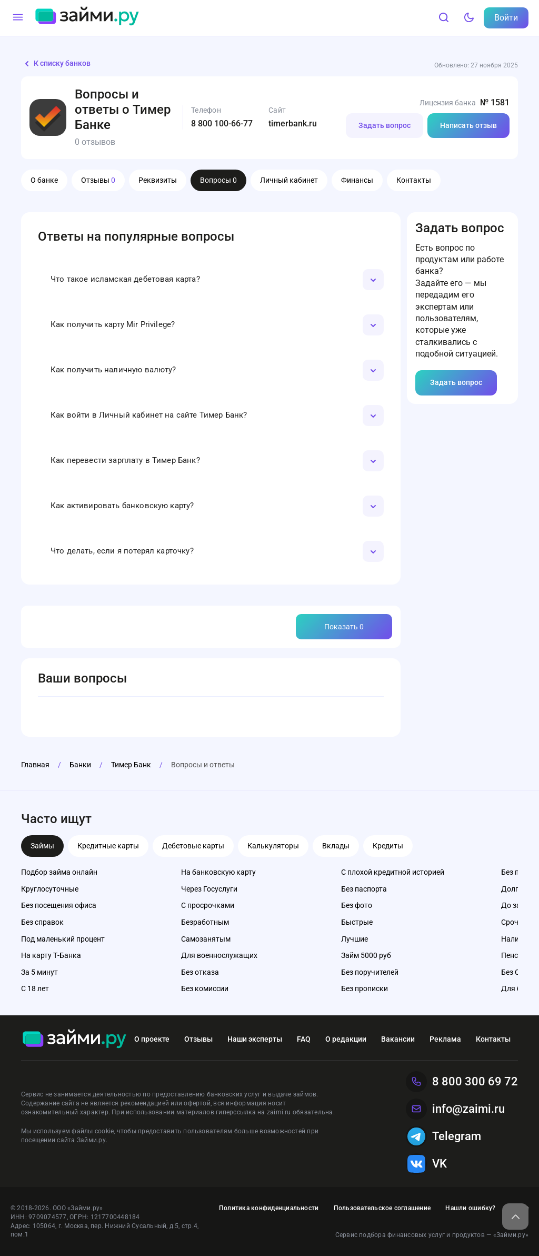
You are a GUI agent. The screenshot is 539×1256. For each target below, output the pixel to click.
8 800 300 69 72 (462, 1081)
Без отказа (200, 972)
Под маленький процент (63, 939)
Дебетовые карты (193, 846)
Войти (506, 18)
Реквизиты (157, 180)
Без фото (356, 905)
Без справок (42, 922)
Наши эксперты (254, 1039)
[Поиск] (443, 18)
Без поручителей (369, 972)
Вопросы (218, 180)
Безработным (205, 922)
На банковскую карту (218, 872)
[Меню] (18, 18)
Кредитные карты (108, 846)
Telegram (443, 1136)
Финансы (357, 180)
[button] (211, 279)
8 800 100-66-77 (222, 123)
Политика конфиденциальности (268, 1208)
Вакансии (398, 1039)
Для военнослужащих (219, 955)
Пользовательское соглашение (382, 1208)
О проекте (151, 1039)
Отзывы (98, 180)
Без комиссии (204, 988)
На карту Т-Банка (51, 955)
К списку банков (56, 63)
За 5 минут (39, 972)
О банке (44, 180)
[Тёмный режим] (469, 18)
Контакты (413, 180)
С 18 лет (35, 988)
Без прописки (364, 988)
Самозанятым (206, 939)
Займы (42, 846)
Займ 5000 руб (366, 955)
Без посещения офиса (58, 905)
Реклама (445, 1039)
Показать (344, 626)
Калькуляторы (273, 846)
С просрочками (207, 905)
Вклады (336, 846)
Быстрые (357, 922)
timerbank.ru (292, 123)
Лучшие (354, 939)
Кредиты (388, 846)
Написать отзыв (468, 125)
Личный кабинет (289, 180)
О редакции (345, 1039)
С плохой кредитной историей (392, 872)
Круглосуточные (49, 889)
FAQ (304, 1039)
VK (426, 1163)
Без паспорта (364, 889)
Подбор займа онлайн (59, 872)
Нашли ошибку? (470, 1208)
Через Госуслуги (209, 889)
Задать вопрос (384, 125)
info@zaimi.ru (455, 1109)
